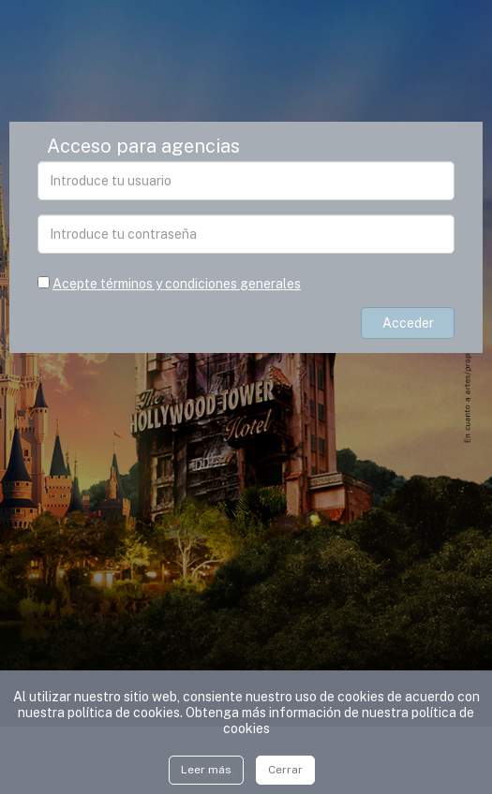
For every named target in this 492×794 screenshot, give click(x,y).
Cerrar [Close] (285, 769)
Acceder (408, 323)
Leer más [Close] (206, 769)
